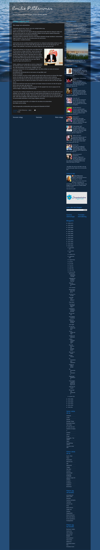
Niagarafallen (69, 513)
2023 (69, 229)
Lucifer (68, 417)
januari (71, 396)
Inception (68, 481)
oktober (71, 254)
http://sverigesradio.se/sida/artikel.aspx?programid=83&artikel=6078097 (31, 106)
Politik (18, 111)
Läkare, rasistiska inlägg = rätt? (72, 340)
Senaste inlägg (18, 117)
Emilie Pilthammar (32, 9)
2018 (69, 239)
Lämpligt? (75, 89)
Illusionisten (69, 459)
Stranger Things (70, 421)
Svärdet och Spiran (70, 428)
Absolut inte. (76, 145)
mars (70, 270)
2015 (69, 245)
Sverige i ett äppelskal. (72, 336)
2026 (69, 223)
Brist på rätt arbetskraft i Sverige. (72, 275)
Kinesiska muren (70, 546)
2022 (69, 231)
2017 (69, 241)
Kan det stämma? (77, 107)
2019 (69, 237)
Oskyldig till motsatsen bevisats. (72, 310)
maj (70, 265)
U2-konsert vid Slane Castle (69, 496)
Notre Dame (69, 539)
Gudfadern (68, 482)
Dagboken (68, 484)
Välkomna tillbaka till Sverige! (72, 321)
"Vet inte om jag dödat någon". (72, 305)
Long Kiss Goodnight (68, 475)
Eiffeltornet (68, 541)
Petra (67, 505)
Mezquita (68, 498)
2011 (69, 405)
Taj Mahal (68, 502)
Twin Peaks (69, 425)
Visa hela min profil (70, 188)
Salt (67, 463)
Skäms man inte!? (77, 135)
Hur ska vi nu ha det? (72, 295)
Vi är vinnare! (72, 287)
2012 (69, 403)
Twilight (68, 467)
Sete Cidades (69, 533)
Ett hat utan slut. (71, 314)
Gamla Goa (69, 531)
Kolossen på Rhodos (69, 535)
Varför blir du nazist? (72, 387)
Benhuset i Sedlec (70, 529)
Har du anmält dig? (77, 69)
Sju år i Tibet (69, 456)
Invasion (68, 432)
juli (70, 261)
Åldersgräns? (76, 117)
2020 (69, 235)
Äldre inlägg (59, 117)
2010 (69, 407)
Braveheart (69, 486)
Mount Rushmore (70, 515)
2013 (69, 401)
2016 (69, 243)
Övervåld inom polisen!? (71, 299)
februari (71, 272)
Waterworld (69, 465)
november (71, 251)
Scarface (68, 471)
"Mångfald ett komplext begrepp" (72, 279)
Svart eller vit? (76, 98)
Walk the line (69, 461)
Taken (67, 441)
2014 (69, 399)
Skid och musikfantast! (72, 284)
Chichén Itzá (69, 503)
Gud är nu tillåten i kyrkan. (71, 366)
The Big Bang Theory (69, 444)
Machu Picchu (69, 507)
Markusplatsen (69, 538)
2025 (69, 225)
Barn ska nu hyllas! (72, 352)
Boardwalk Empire (70, 423)
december (71, 247)
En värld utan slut (70, 426)
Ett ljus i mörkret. (71, 356)
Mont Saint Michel (70, 517)
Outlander (68, 415)
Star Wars (68, 469)
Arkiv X (68, 434)
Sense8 (68, 419)
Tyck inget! (71, 324)
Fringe (67, 436)
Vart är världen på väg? (72, 332)
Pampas (68, 511)
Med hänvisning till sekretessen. (77, 155)
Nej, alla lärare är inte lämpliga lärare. (71, 347)
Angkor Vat (69, 509)
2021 (69, 233)
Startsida (39, 117)
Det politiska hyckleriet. (72, 317)
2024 (69, 227)
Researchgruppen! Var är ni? (72, 291)
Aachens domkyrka (70, 500)
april (70, 268)
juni (70, 263)
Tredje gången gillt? (77, 126)
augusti (71, 259)
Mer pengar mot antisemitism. (72, 391)
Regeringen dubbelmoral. (72, 377)
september (71, 256)
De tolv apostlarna (70, 518)
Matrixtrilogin (69, 472)
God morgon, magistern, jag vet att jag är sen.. (72, 382)
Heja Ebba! (71, 302)
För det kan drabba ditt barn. (72, 328)
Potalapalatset (69, 520)
